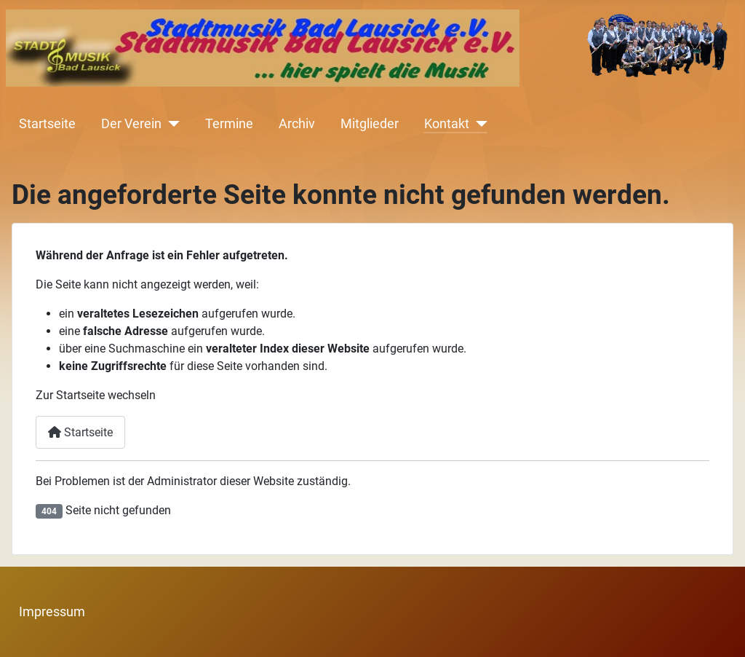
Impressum (52, 612)
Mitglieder (369, 124)
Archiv (297, 124)
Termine (229, 124)
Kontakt (446, 124)
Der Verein (131, 124)
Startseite (47, 124)
